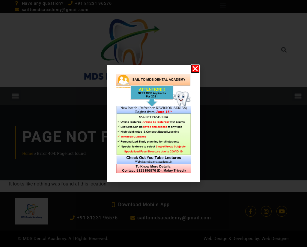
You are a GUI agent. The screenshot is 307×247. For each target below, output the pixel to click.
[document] (153, 123)
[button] (195, 68)
